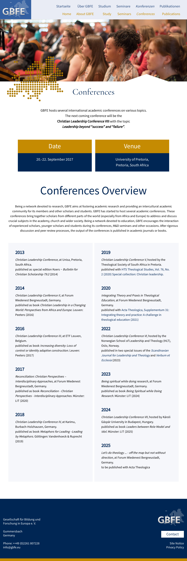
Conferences (145, 14)
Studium (104, 6)
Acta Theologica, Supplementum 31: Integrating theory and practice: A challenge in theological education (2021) (135, 315)
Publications (171, 14)
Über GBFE (85, 6)
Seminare (123, 6)
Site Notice (177, 543)
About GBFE (85, 14)
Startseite (63, 6)
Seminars (124, 14)
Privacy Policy (175, 547)
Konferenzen (145, 6)
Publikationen (170, 6)
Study (107, 14)
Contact (172, 534)
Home (66, 14)
